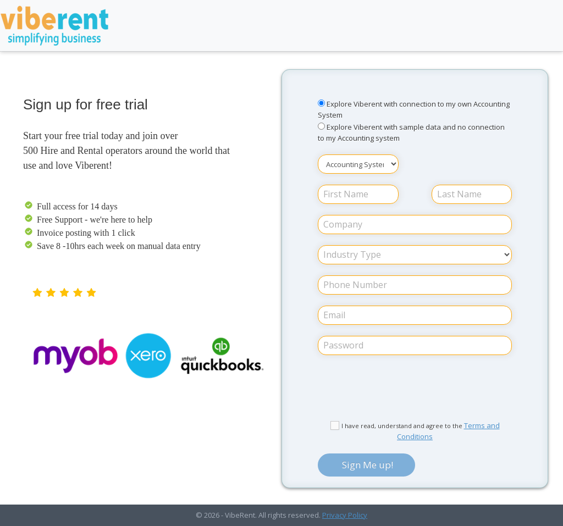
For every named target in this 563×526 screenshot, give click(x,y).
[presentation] (415, 388)
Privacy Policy (344, 515)
